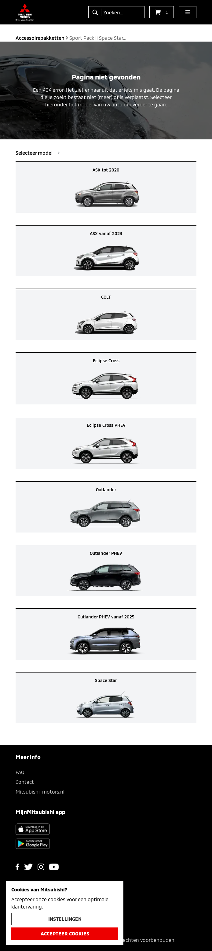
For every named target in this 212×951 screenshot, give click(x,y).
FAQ (20, 772)
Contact (25, 782)
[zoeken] (96, 12)
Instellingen (65, 919)
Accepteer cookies (65, 933)
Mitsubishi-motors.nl (40, 791)
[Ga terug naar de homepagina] (25, 12)
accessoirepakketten (40, 38)
